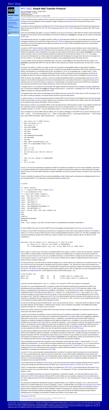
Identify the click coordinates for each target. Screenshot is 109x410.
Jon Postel (41, 322)
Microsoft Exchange (77, 328)
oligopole (77, 358)
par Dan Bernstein (87, 384)
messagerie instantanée (28, 23)
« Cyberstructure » (13, 27)
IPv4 (47, 290)
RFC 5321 (26, 8)
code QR (77, 402)
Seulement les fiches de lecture (12, 23)
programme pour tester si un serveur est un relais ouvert (76, 364)
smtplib (63, 176)
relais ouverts (48, 362)
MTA (39, 82)
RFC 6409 (64, 43)
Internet (98, 19)
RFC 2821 (48, 28)
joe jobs (51, 69)
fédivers (66, 404)
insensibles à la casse (34, 100)
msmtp (82, 111)
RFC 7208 (73, 345)
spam (43, 69)
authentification (33, 343)
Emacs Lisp (81, 228)
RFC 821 (41, 28)
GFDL (50, 399)
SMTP (46, 19)
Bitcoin (33, 402)
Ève (9, 30)
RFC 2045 (50, 90)
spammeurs (70, 21)
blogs (88, 21)
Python (44, 176)
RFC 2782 (29, 268)
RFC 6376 (81, 345)
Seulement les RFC (13, 20)
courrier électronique (70, 19)
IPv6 (30, 296)
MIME (45, 90)
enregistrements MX (37, 50)
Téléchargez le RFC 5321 (28, 396)
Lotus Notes (71, 316)
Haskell (90, 228)
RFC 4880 (52, 349)
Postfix (59, 338)
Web (36, 292)
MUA (77, 93)
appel (91, 374)
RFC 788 (54, 26)
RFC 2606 (24, 378)
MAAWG (43, 360)
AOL (81, 326)
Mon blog (14, 4)
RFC (24, 19)
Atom (96, 382)
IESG (31, 376)
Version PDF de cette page (25, 398)
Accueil (10, 18)
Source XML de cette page (25, 399)
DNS (46, 50)
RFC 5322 (26, 36)
